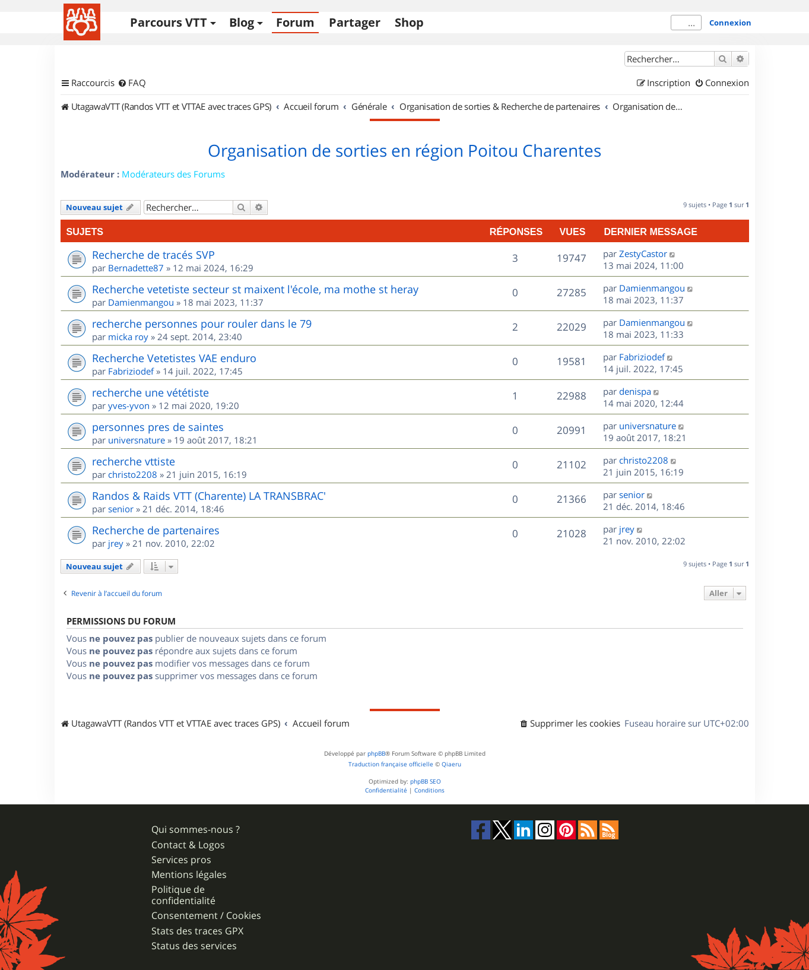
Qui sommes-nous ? (195, 829)
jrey (115, 543)
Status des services (194, 946)
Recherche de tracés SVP (153, 255)
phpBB (376, 753)
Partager (354, 22)
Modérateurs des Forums (173, 174)
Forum (295, 22)
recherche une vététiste (150, 392)
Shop (409, 22)
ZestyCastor (643, 253)
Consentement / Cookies (206, 915)
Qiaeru (451, 764)
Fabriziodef (131, 371)
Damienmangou (141, 302)
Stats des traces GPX (197, 931)
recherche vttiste (133, 461)
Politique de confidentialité (183, 895)
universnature (136, 440)
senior (121, 509)
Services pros (181, 860)
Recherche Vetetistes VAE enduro (174, 358)
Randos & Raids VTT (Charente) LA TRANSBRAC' (209, 496)
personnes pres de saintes (158, 427)
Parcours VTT (168, 22)
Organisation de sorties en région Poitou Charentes (404, 150)
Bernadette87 (136, 268)
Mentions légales (189, 874)
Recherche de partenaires (156, 530)
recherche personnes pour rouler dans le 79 (202, 323)
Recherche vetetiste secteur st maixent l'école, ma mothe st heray (255, 289)
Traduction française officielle (390, 764)
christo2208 (132, 474)
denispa (635, 391)
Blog (241, 22)
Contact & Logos (188, 845)
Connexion (730, 22)
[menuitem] (132, 83)
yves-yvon (129, 405)
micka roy (128, 337)
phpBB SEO (425, 781)
